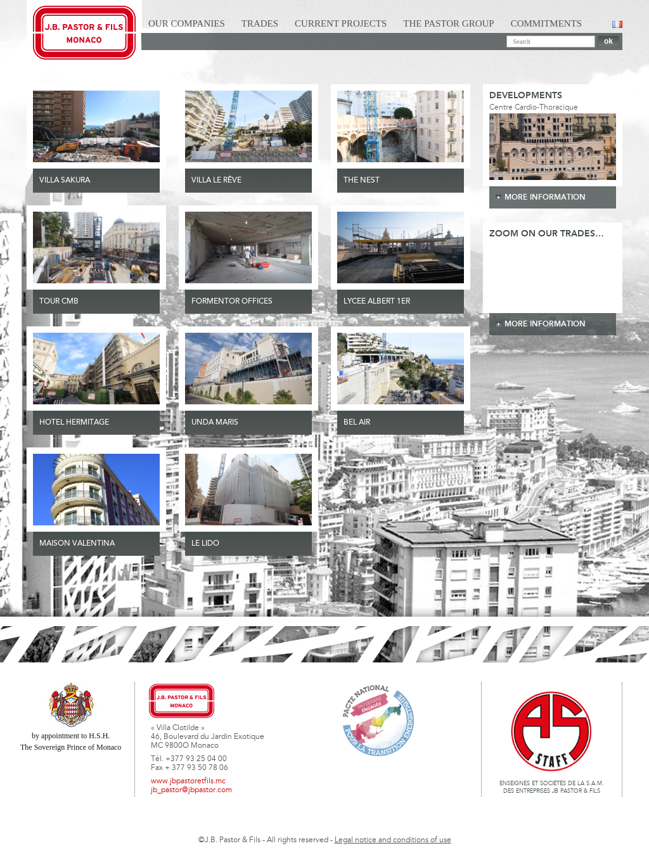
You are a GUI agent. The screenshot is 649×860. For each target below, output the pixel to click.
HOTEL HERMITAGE (74, 422)
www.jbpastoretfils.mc (188, 781)
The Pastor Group (448, 23)
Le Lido (205, 543)
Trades (259, 23)
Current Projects (341, 23)
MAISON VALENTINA (77, 543)
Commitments (546, 23)
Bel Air (357, 422)
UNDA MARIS (214, 422)
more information (545, 197)
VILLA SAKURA (64, 180)
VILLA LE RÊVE (216, 180)
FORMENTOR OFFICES (232, 301)
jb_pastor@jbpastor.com (191, 790)
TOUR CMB (59, 301)
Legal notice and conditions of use (393, 840)
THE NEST (362, 180)
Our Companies (186, 23)
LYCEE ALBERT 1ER (377, 301)
